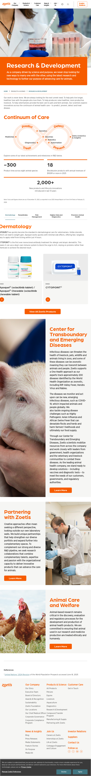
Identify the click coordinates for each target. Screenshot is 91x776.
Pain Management (37, 216)
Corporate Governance (34, 717)
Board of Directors (33, 695)
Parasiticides (23, 215)
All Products (52, 688)
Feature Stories (31, 746)
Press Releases (31, 739)
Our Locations (31, 710)
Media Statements (32, 742)
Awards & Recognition (34, 699)
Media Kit (29, 753)
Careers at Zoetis (54, 735)
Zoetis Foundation (33, 706)
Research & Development (38, 91)
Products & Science (26, 4)
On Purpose (30, 749)
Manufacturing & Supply (56, 719)
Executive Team (31, 692)
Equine (49, 695)
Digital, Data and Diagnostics (56, 216)
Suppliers (72, 737)
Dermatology (10, 215)
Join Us (55, 4)
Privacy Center (26, 767)
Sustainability (31, 702)
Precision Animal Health (77, 216)
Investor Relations (82, 4)
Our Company (15, 4)
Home (6, 91)
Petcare (50, 692)
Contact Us (73, 742)
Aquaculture (52, 702)
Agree (80, 772)
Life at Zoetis (52, 742)
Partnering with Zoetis (56, 723)
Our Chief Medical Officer (35, 713)
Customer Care (37, 4)
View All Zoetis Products (42, 311)
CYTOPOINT (54, 287)
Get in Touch (73, 688)
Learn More (60, 490)
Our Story (29, 688)
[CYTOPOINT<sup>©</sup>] (65, 267)
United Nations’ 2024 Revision (17, 674)
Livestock (50, 699)
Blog (27, 735)
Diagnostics (51, 706)
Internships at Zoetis (55, 739)
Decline (63, 772)
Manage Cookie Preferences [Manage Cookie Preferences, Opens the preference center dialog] (11, 772)
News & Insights (46, 4)
